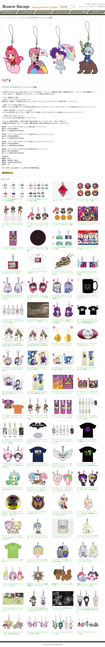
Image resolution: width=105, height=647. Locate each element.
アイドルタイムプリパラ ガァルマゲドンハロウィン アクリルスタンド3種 (12, 224)
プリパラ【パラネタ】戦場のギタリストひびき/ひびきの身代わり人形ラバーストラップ (37, 609)
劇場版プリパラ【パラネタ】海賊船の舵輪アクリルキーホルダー (37, 584)
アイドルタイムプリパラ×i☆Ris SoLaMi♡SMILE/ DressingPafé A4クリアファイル (13, 345)
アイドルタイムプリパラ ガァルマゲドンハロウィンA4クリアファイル (62, 392)
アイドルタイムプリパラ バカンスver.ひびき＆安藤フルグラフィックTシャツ (12, 393)
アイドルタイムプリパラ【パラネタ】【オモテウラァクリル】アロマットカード (62, 441)
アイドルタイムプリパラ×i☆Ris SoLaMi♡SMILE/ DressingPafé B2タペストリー (38, 345)
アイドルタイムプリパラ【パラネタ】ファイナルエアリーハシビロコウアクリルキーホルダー (62, 465)
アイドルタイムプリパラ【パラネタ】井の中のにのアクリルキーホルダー (12, 489)
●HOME (88, 4)
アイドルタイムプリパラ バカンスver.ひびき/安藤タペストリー (87, 368)
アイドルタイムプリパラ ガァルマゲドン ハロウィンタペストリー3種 (62, 416)
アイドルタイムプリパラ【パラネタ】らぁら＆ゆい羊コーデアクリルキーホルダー (12, 537)
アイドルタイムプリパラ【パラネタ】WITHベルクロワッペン (37, 512)
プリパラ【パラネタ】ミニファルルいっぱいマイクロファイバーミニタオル (12, 609)
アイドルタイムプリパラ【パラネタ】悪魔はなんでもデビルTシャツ (87, 440)
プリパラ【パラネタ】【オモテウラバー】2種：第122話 (37, 633)
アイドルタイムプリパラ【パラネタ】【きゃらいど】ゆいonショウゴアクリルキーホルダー (62, 513)
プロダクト (15, 18)
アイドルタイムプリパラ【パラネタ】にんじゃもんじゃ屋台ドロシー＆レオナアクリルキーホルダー (37, 489)
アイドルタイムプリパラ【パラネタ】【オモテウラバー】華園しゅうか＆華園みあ (62, 321)
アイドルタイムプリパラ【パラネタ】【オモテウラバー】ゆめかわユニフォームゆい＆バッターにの (62, 489)
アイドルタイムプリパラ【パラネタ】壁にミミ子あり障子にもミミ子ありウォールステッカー (12, 513)
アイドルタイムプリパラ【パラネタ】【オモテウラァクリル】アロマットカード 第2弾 (12, 441)
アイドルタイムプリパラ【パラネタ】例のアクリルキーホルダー (12, 272)
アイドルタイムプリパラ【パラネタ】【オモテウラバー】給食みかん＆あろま (12, 465)
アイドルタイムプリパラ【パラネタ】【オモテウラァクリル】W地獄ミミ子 (37, 297)
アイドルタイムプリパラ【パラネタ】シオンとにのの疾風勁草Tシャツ (88, 464)
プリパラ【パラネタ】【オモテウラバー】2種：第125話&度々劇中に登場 (87, 609)
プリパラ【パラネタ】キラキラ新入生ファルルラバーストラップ (37, 560)
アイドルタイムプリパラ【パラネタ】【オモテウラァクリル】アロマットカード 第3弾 (87, 417)
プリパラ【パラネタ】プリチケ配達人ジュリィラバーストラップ (87, 536)
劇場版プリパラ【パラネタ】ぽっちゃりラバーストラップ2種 (87, 584)
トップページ (4, 18)
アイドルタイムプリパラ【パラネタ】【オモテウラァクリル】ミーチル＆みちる (12, 297)
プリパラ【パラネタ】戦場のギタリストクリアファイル (62, 608)
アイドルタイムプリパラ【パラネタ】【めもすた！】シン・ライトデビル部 (37, 441)
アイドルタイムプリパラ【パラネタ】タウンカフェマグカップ (62, 536)
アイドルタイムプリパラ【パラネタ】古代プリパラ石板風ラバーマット (37, 321)
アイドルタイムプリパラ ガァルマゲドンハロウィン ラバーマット (87, 224)
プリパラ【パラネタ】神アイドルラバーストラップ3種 (12, 584)
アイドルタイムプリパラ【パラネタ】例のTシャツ (37, 272)
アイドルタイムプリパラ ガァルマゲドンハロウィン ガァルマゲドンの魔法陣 (37, 248)
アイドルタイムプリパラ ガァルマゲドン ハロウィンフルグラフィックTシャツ (12, 417)
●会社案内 (94, 4)
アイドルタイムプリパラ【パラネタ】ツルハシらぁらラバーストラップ (37, 537)
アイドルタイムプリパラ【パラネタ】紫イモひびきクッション (87, 344)
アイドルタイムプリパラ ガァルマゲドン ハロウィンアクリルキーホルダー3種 (37, 417)
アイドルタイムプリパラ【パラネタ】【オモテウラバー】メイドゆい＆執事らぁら (62, 297)
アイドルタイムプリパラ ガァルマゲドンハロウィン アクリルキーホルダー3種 (37, 224)
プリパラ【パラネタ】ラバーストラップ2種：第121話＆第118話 (12, 633)
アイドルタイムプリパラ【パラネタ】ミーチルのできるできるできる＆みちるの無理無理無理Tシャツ (87, 321)
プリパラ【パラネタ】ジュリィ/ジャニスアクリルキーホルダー (87, 560)
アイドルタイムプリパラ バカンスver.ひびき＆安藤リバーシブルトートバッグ (63, 369)
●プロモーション (84, 6)
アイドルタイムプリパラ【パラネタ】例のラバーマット (87, 248)
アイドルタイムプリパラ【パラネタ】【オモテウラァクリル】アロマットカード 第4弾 (12, 321)
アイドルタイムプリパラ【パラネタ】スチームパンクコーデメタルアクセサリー (62, 273)
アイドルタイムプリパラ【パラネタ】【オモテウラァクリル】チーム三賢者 (87, 273)
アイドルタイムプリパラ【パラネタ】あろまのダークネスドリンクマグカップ (87, 297)
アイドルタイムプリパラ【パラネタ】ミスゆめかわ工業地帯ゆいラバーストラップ (87, 513)
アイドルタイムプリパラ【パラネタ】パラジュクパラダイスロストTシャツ (38, 465)
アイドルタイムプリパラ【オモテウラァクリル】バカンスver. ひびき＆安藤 (12, 369)
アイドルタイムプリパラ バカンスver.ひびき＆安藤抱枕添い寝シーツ (37, 392)
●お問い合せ (101, 4)
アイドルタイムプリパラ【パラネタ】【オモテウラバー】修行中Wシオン (87, 489)
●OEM (91, 6)
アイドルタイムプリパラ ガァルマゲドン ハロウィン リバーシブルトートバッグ (88, 393)
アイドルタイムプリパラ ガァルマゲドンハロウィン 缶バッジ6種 (87, 200)
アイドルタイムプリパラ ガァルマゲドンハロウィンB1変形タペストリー (12, 248)
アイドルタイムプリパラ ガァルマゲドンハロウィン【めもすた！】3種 (62, 224)
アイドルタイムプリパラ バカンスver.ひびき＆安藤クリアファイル (37, 368)
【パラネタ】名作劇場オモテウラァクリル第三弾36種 (12, 200)
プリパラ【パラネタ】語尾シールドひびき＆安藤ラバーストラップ (62, 560)
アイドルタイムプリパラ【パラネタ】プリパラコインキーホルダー (62, 344)
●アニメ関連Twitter (99, 6)
